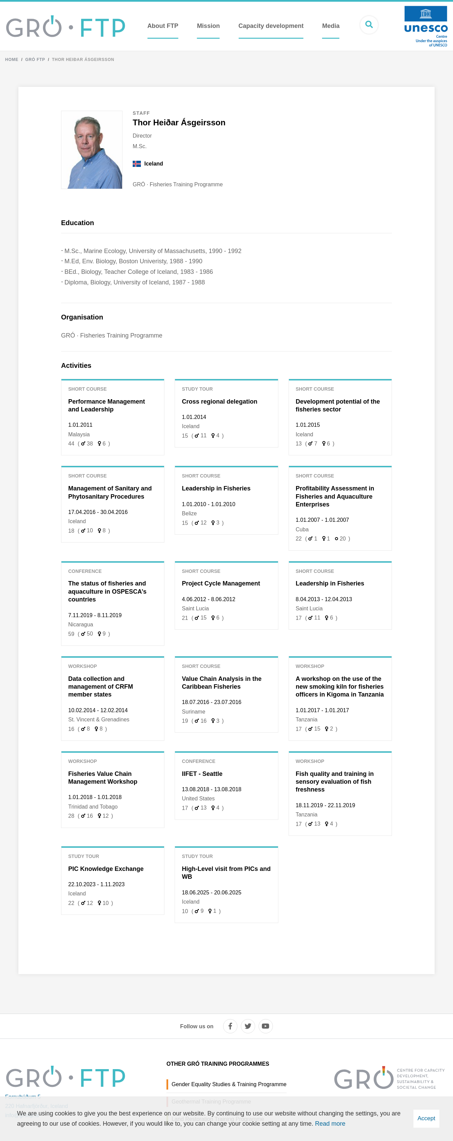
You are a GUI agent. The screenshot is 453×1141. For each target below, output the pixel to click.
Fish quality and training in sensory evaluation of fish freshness (335, 781)
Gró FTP (35, 59)
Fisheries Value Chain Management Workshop (102, 777)
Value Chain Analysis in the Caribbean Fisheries (221, 682)
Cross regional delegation (219, 401)
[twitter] (248, 1026)
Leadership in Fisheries (216, 488)
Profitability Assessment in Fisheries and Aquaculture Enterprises (335, 496)
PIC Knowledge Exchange (106, 868)
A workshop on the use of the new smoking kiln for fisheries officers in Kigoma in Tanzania (340, 686)
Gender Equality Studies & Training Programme (229, 1084)
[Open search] (369, 25)
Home (11, 59)
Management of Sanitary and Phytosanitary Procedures (110, 492)
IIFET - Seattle (202, 773)
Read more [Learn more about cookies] (330, 1123)
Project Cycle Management (221, 583)
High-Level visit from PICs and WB (226, 872)
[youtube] (266, 1026)
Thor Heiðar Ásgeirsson (83, 59)
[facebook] (230, 1026)
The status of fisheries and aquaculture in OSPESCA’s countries (107, 591)
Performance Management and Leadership (106, 405)
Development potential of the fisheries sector (338, 405)
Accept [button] (426, 1118)
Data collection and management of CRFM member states (100, 686)
